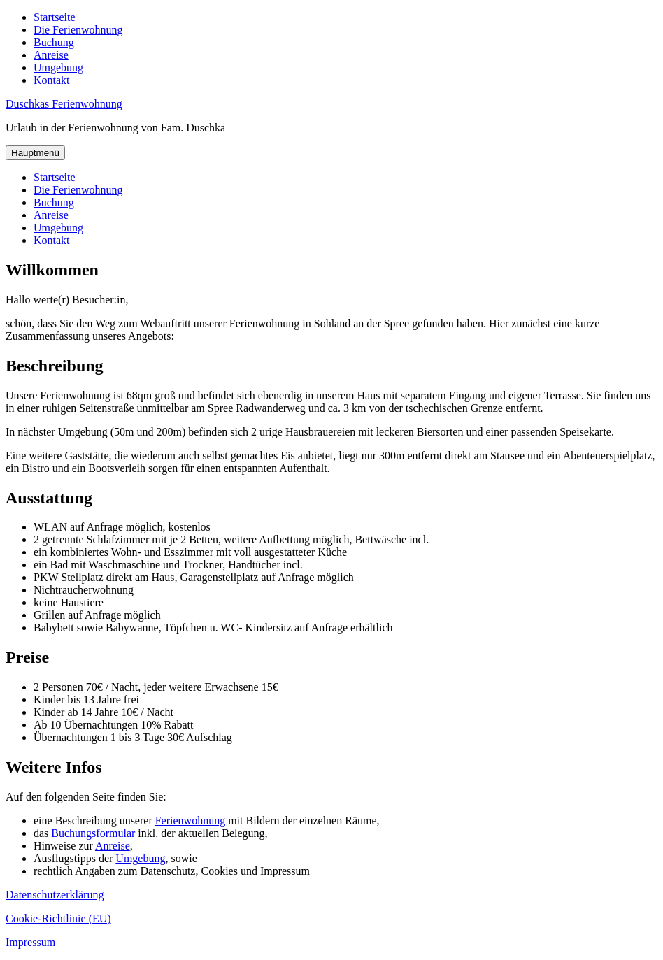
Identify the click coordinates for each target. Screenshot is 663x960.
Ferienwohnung (190, 820)
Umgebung (58, 67)
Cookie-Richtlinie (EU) (58, 918)
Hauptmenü (35, 153)
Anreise (51, 55)
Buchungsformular (93, 833)
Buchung (54, 42)
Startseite (55, 17)
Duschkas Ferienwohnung (64, 104)
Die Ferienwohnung (78, 30)
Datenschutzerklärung (55, 895)
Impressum (30, 942)
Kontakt (52, 80)
